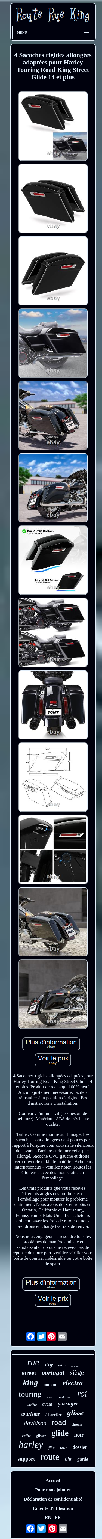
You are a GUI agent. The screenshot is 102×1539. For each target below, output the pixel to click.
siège (77, 1372)
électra (75, 1366)
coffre (26, 1436)
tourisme (30, 1414)
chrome (77, 1425)
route (49, 1457)
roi (82, 1393)
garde (82, 1459)
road (59, 1422)
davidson (35, 1423)
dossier (79, 1447)
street (29, 1372)
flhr (68, 1459)
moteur (50, 1384)
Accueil (53, 1480)
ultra (62, 1365)
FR (58, 1517)
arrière (32, 1405)
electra (72, 1383)
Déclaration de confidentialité (53, 1499)
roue (49, 1397)
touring (30, 1394)
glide (60, 1433)
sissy (49, 1365)
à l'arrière (53, 1415)
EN (48, 1517)
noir (79, 1435)
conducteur (65, 1397)
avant (47, 1404)
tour (63, 1448)
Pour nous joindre (53, 1489)
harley (31, 1444)
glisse (76, 1412)
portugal (53, 1372)
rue (33, 1362)
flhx (51, 1448)
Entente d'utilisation (53, 1508)
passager (68, 1403)
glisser (41, 1436)
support (26, 1459)
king (30, 1382)
